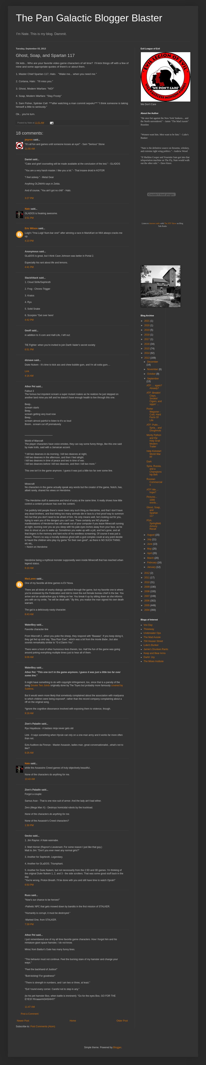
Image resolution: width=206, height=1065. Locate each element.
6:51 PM (29, 349)
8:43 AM (29, 614)
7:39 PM (29, 924)
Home (73, 1020)
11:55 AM (30, 148)
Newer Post (23, 1020)
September (153, 378)
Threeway (149, 629)
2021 (147, 321)
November (153, 369)
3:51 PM (29, 218)
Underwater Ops (152, 633)
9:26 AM (29, 752)
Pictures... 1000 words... (152, 500)
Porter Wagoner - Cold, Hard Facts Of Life (154, 414)
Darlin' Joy (149, 657)
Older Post (122, 1020)
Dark (149, 461)
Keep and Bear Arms (155, 653)
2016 (147, 344)
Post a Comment (29, 1013)
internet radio (154, 223)
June (150, 544)
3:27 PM (29, 198)
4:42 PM (29, 320)
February (152, 562)
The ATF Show (170, 223)
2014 (147, 353)
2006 (147, 600)
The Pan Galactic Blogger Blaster (89, 18)
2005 (147, 605)
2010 (147, 582)
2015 (147, 348)
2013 (147, 357)
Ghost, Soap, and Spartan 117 (153, 511)
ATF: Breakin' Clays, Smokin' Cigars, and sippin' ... (154, 398)
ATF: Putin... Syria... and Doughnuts (154, 427)
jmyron (29, 139)
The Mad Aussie (152, 637)
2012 (147, 573)
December (152, 361)
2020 (147, 325)
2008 (147, 591)
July (149, 539)
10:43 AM (30, 779)
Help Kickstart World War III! (154, 454)
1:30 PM (29, 825)
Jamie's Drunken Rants (156, 649)
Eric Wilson (31, 228)
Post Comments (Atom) (42, 1026)
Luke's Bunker (151, 645)
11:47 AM (30, 1007)
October (151, 373)
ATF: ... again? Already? (154, 387)
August (151, 534)
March (150, 558)
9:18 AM (29, 713)
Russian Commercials (154, 482)
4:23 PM (29, 240)
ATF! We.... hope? (152, 491)
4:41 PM (29, 267)
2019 (147, 330)
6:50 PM (29, 884)
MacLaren (30, 578)
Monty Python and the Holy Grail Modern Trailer (154, 441)
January (151, 567)
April (150, 553)
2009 (147, 586)
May (149, 548)
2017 (147, 339)
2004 (147, 610)
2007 (147, 596)
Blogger (117, 1047)
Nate (27, 208)
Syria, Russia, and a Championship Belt (154, 470)
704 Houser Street (153, 641)
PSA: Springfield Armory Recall (154, 524)
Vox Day (148, 625)
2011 (147, 577)
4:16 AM (29, 375)
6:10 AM (29, 568)
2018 (147, 334)
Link (27, 371)
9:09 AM (29, 657)
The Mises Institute (154, 661)
